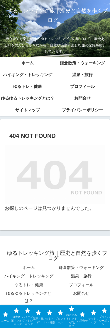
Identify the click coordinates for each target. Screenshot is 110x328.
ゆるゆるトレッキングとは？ (28, 297)
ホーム (29, 267)
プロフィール (81, 284)
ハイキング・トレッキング (28, 276)
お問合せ (81, 293)
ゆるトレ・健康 (28, 284)
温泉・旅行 (81, 276)
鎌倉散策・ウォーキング (81, 267)
